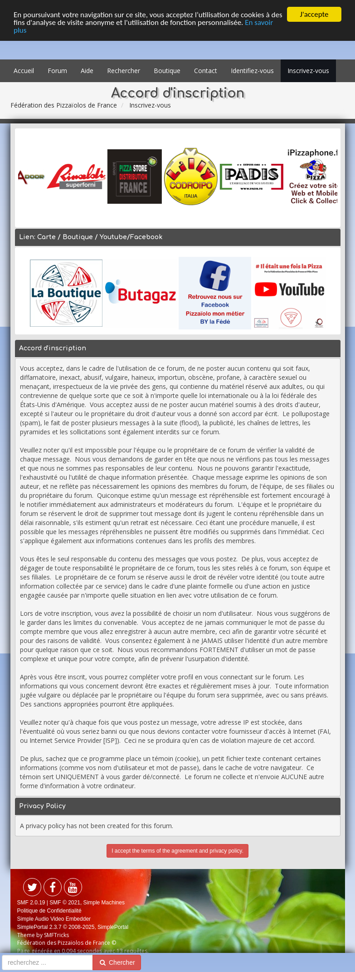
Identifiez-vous (252, 70)
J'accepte (314, 14)
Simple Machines (104, 902)
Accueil (24, 70)
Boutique (167, 70)
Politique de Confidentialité (49, 911)
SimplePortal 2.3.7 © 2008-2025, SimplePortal (73, 927)
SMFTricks (56, 935)
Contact (205, 70)
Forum (57, 70)
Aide (87, 70)
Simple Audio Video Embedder (54, 919)
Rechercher (123, 70)
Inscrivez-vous (308, 70)
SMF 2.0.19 (31, 902)
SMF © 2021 (64, 902)
